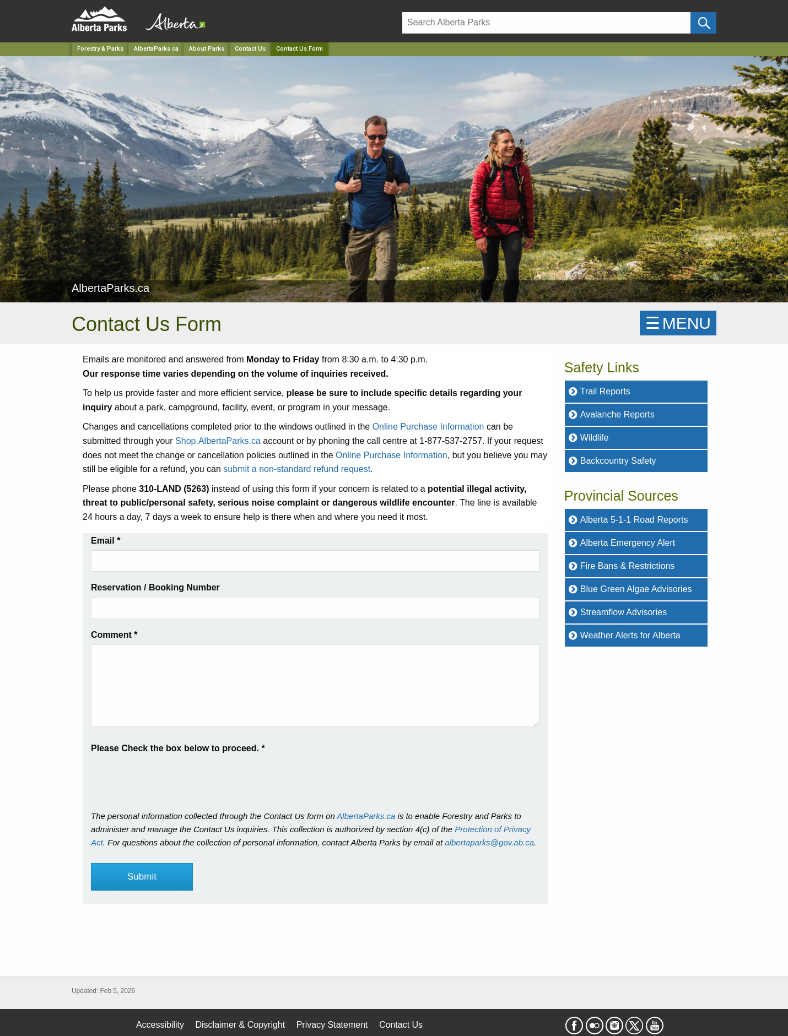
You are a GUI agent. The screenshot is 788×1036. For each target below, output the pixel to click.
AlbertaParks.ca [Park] (156, 48)
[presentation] (174, 777)
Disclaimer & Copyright (240, 1024)
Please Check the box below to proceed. (178, 748)
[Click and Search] (703, 23)
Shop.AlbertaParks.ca (218, 441)
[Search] (546, 23)
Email (105, 540)
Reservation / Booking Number (155, 587)
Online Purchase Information (428, 426)
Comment (114, 634)
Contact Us (250, 48)
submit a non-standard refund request (296, 469)
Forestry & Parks (100, 48)
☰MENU (678, 323)
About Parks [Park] (206, 48)
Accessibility (160, 1024)
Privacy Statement (332, 1024)
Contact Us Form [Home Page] (299, 48)
